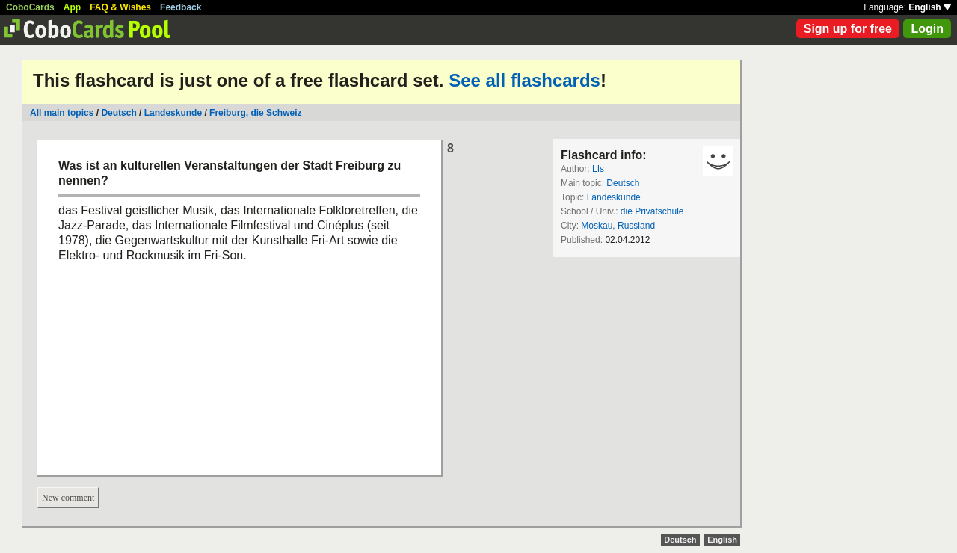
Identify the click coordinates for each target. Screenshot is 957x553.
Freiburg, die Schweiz (255, 113)
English (929, 7)
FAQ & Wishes (120, 7)
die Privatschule (652, 211)
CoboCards (30, 7)
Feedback (180, 7)
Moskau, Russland (618, 225)
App (72, 7)
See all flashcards (524, 80)
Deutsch (118, 113)
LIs (598, 169)
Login (927, 28)
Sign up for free (848, 28)
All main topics (61, 113)
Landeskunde (173, 113)
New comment (68, 497)
